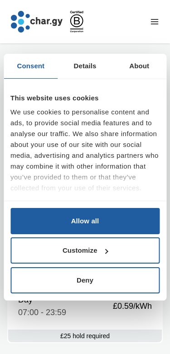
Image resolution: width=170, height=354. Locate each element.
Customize (85, 250)
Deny (85, 280)
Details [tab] (85, 66)
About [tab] (139, 66)
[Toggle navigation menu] (154, 21)
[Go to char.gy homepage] (37, 22)
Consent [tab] (30, 66)
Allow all (85, 221)
